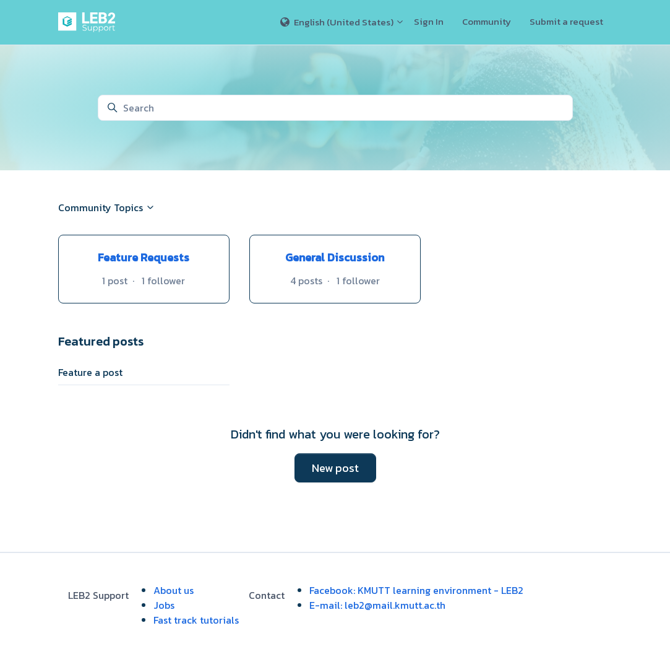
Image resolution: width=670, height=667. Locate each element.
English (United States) (342, 22)
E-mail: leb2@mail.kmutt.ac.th (377, 605)
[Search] (335, 107)
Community (486, 21)
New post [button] (335, 468)
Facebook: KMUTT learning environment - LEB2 (416, 590)
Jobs (163, 605)
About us (173, 590)
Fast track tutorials (196, 620)
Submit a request (566, 21)
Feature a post (90, 372)
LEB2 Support (98, 595)
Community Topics (106, 207)
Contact (267, 595)
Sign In (429, 21)
